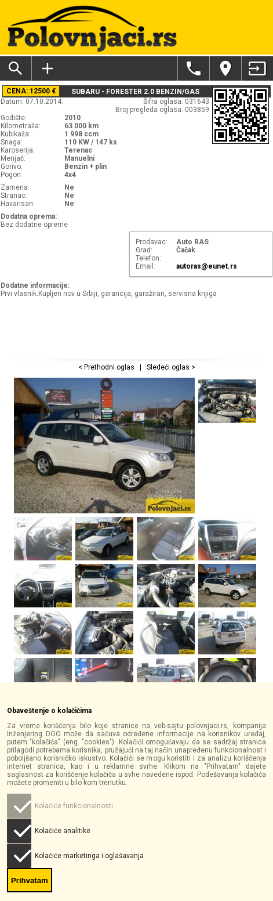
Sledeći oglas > (170, 367)
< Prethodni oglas (107, 367)
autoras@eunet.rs (206, 266)
